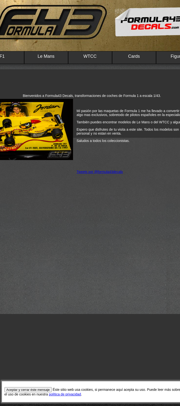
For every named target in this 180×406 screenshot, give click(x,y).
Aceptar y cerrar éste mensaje (28, 390)
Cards (134, 56)
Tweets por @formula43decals (100, 172)
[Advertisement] (90, 348)
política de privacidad (65, 394)
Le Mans (46, 56)
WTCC (90, 56)
